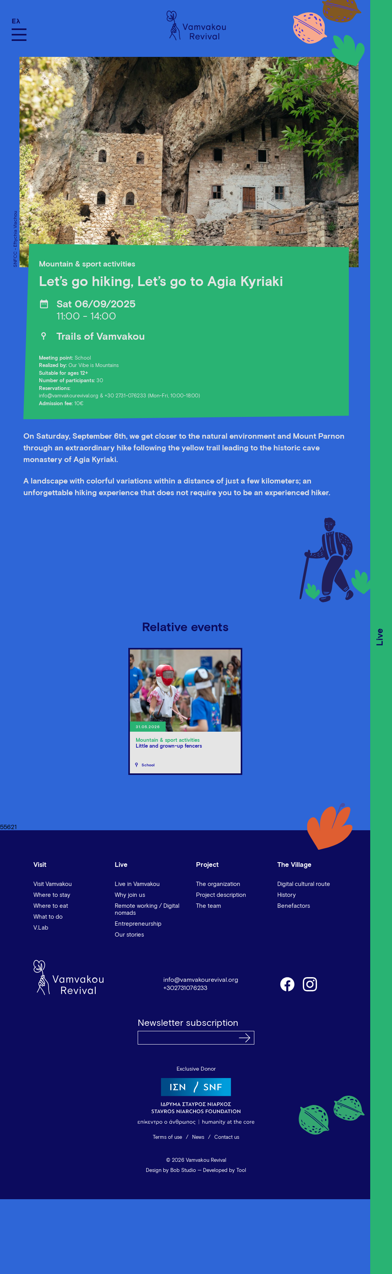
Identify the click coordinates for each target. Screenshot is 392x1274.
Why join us (130, 895)
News (198, 1137)
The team (208, 906)
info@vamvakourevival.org (68, 396)
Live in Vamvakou (137, 884)
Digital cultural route (303, 884)
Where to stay (51, 895)
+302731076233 (185, 988)
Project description (221, 895)
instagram (310, 984)
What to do (48, 917)
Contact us (226, 1137)
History (286, 895)
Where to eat (50, 906)
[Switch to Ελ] (19, 21)
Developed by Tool (224, 1170)
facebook (287, 984)
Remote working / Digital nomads (147, 909)
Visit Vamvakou (52, 884)
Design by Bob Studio (171, 1170)
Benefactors (293, 906)
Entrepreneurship (138, 924)
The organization (218, 884)
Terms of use (167, 1137)
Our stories (129, 935)
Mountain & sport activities (87, 264)
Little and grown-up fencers (169, 746)
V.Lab (40, 928)
